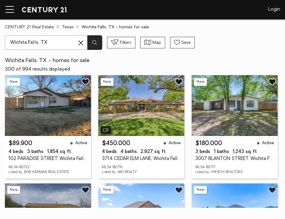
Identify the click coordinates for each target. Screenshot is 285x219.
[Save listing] (85, 81)
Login (274, 9)
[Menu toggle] (10, 10)
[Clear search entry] (81, 43)
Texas (68, 27)
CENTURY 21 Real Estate (29, 27)
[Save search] (182, 42)
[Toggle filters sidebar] (121, 42)
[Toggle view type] (152, 42)
